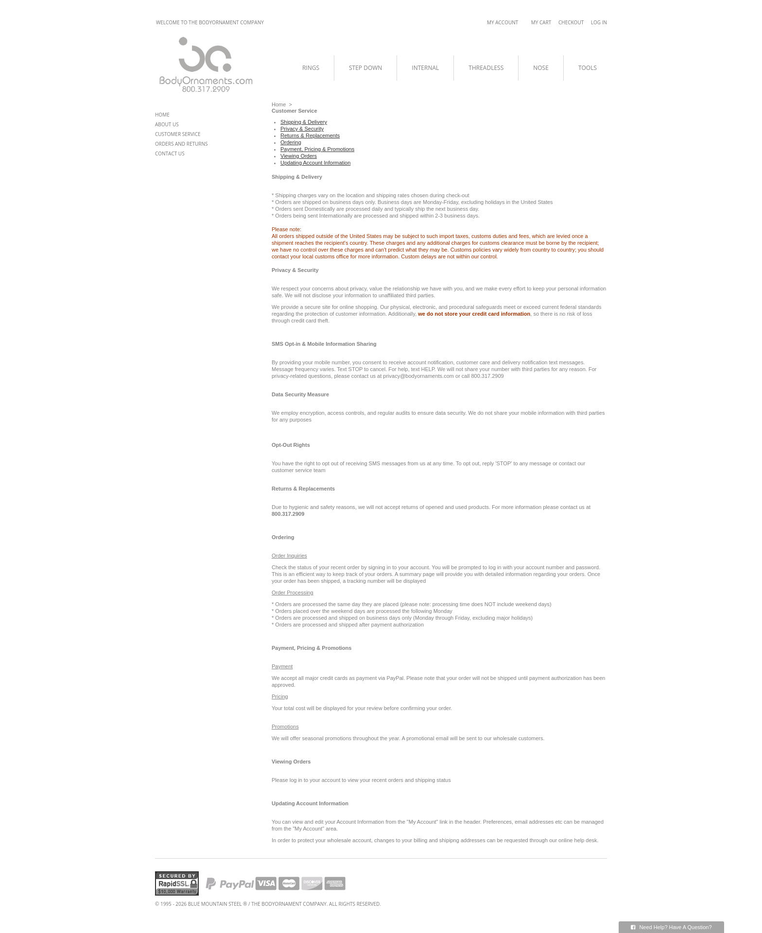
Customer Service (178, 134)
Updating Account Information (315, 163)
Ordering (290, 142)
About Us (167, 124)
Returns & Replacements (310, 135)
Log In (599, 22)
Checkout (571, 22)
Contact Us (170, 153)
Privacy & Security (302, 129)
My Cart (541, 22)
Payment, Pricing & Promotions (317, 149)
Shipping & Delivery (303, 122)
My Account (502, 22)
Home (279, 104)
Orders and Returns (181, 143)
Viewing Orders (298, 156)
